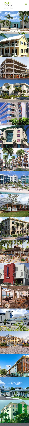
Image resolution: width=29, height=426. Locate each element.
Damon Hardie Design (17, 425)
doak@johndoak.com (19, 424)
